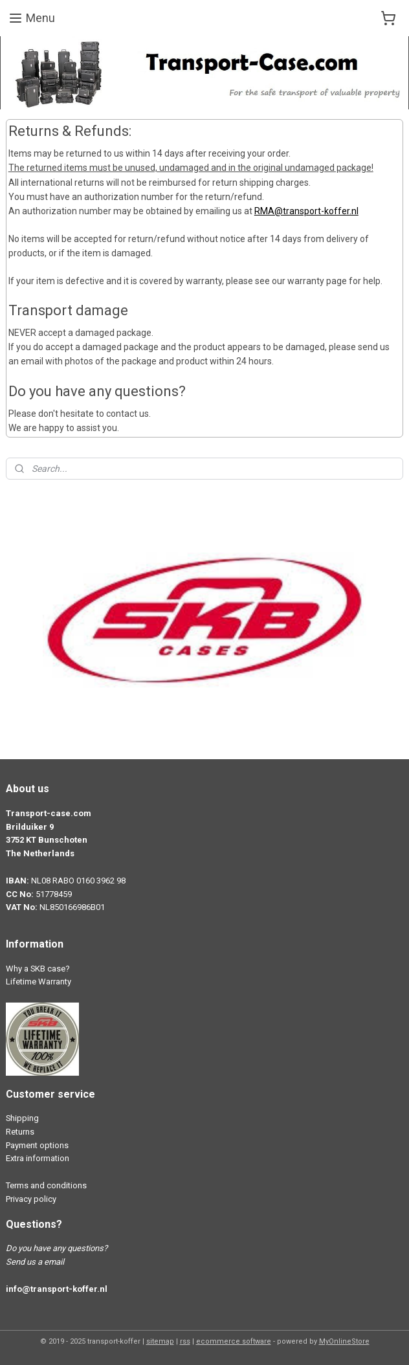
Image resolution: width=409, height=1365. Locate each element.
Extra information (37, 1158)
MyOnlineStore (344, 1341)
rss (185, 1341)
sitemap (160, 1341)
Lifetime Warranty (38, 981)
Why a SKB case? (38, 968)
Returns (20, 1132)
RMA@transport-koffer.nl (306, 211)
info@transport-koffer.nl (56, 1289)
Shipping (22, 1118)
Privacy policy (31, 1199)
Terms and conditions (46, 1185)
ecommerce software (233, 1341)
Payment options (37, 1145)
